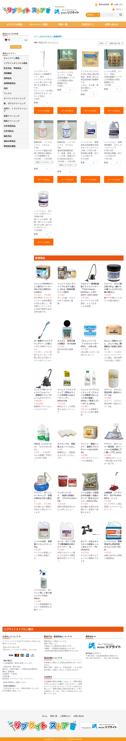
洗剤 (6, 88)
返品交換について (53, 658)
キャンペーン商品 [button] (39, 24)
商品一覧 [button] (63, 24)
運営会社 (91, 636)
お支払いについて (11, 636)
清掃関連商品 (10, 83)
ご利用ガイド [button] (87, 24)
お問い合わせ (79, 716)
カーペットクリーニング (14, 98)
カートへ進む (15, 47)
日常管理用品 (10, 126)
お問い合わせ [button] (111, 24)
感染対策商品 (10, 141)
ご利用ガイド (65, 716)
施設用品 (8, 136)
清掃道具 (8, 78)
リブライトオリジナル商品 (15, 63)
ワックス (8, 93)
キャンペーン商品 (11, 58)
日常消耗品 (9, 131)
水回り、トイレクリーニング (15, 109)
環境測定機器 (10, 146)
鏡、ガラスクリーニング (14, 103)
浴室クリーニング (11, 116)
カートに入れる (44, 111)
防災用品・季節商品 (12, 68)
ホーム (44, 716)
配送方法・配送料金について (58, 636)
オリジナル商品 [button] (14, 24)
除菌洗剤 (58, 36)
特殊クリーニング (11, 121)
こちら (18, 691)
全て (36, 36)
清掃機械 (8, 73)
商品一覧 (53, 716)
